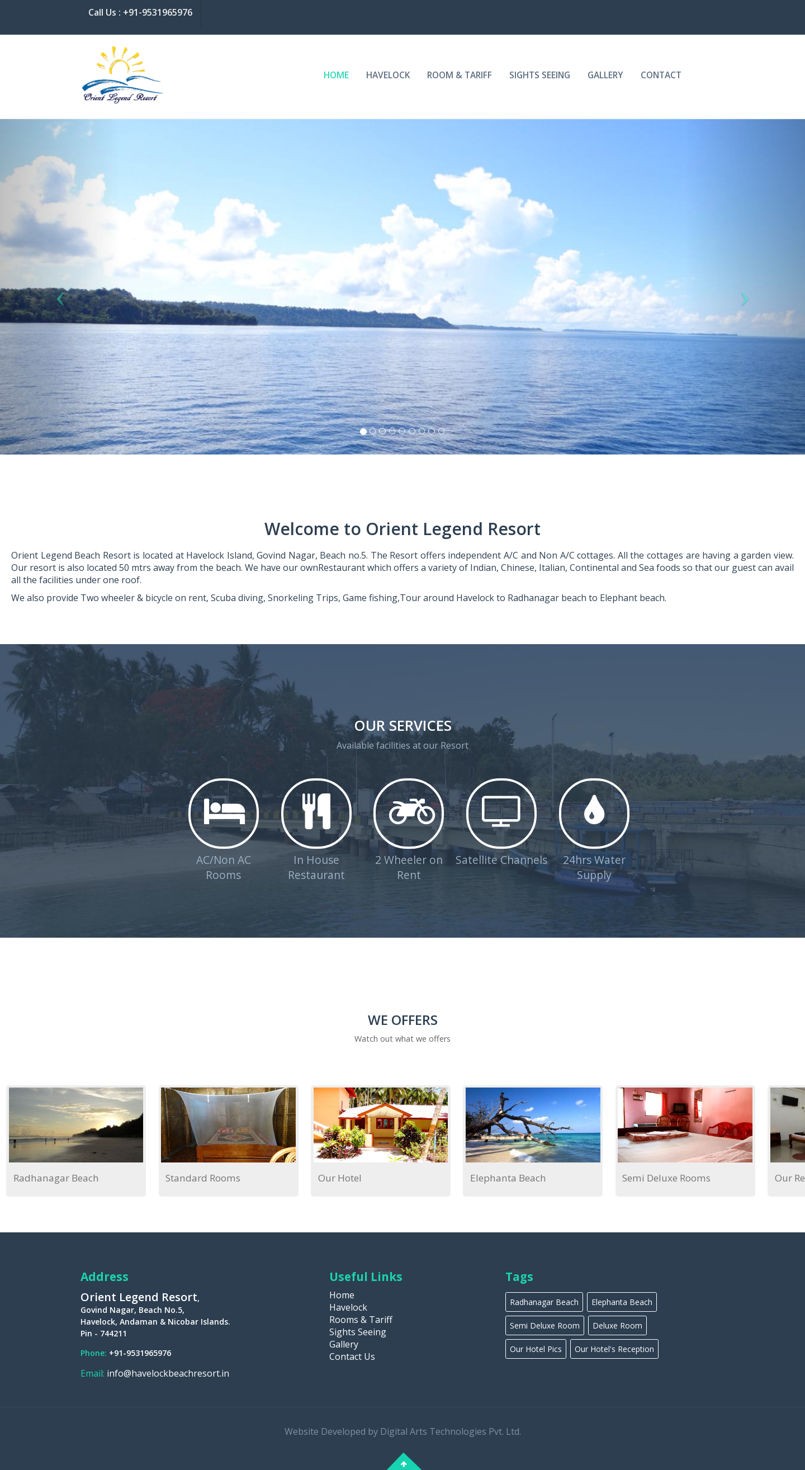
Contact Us (352, 1356)
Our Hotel (339, 1177)
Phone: (94, 1353)
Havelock (388, 75)
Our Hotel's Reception (614, 1349)
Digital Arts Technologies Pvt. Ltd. (450, 1431)
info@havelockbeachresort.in (167, 1373)
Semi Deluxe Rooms (665, 1177)
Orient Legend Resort (138, 1296)
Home (336, 75)
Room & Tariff (459, 75)
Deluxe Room (617, 1325)
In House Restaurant (316, 867)
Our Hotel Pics (536, 1349)
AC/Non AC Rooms (223, 867)
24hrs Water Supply (594, 867)
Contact (661, 75)
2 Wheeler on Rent (409, 867)
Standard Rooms (202, 1177)
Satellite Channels (501, 859)
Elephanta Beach (506, 1177)
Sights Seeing (539, 75)
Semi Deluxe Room (545, 1325)
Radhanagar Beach (56, 1177)
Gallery (605, 75)
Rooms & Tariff (360, 1319)
